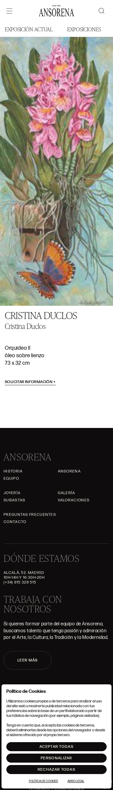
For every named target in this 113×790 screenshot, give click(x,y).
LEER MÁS (27, 660)
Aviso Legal (75, 781)
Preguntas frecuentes (30, 514)
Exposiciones (84, 29)
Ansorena (69, 471)
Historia (13, 471)
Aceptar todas (56, 746)
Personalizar (56, 758)
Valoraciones (74, 500)
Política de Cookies (43, 781)
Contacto (15, 521)
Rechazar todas (56, 769)
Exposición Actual (29, 29)
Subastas (14, 500)
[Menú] (9, 11)
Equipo (11, 478)
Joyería (12, 493)
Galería (66, 493)
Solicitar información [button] (30, 382)
